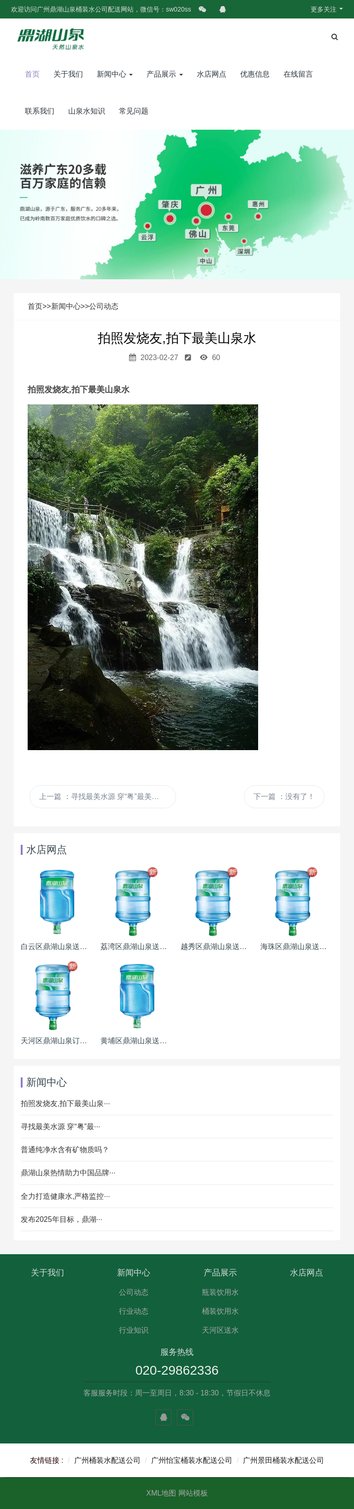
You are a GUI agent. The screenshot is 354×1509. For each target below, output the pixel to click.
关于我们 (68, 74)
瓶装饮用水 (220, 1292)
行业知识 (133, 1330)
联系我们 (39, 111)
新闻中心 (115, 74)
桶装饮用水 (220, 1311)
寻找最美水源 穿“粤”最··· (60, 1126)
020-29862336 (177, 1370)
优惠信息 (255, 74)
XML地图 (161, 1493)
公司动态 (103, 306)
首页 (32, 74)
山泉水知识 (86, 111)
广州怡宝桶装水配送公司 (191, 1460)
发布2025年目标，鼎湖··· (61, 1219)
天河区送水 (220, 1330)
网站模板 (193, 1493)
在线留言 (298, 74)
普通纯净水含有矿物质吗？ (65, 1150)
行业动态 (133, 1311)
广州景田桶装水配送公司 (283, 1460)
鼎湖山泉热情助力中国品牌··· (68, 1173)
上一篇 (102, 796)
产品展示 (165, 74)
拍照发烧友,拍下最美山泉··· (65, 1103)
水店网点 (211, 74)
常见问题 (133, 111)
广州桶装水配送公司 (107, 1460)
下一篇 (284, 796)
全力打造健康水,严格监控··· (65, 1196)
